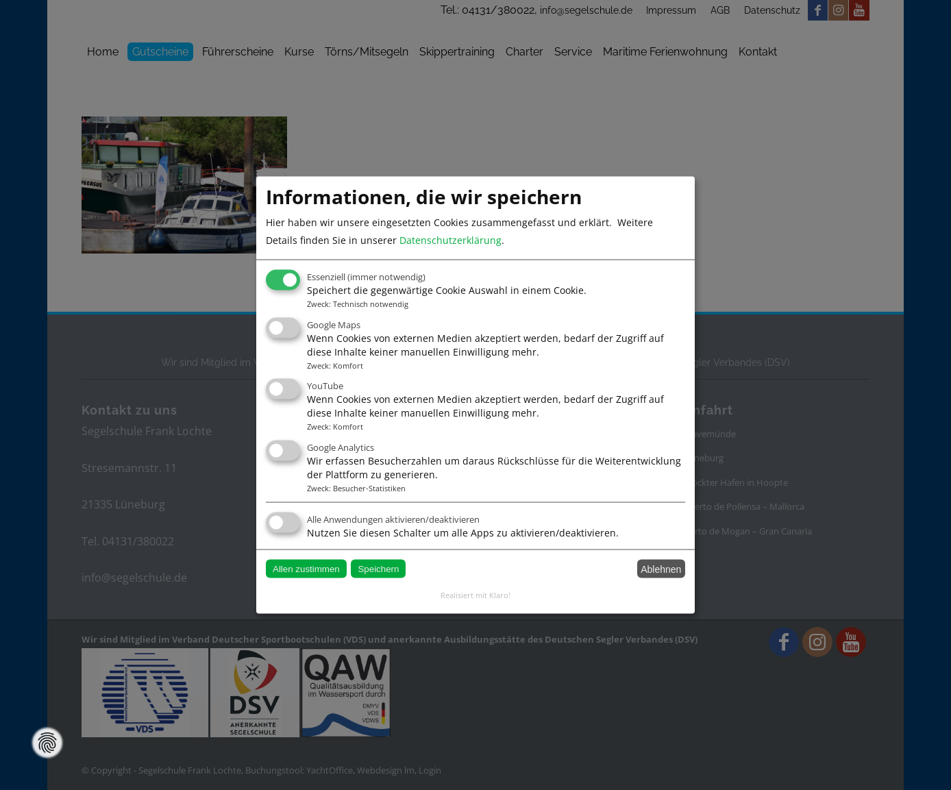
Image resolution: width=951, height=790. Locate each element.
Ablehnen (661, 568)
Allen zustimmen (306, 569)
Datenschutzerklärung (450, 240)
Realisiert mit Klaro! (475, 595)
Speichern (378, 569)
